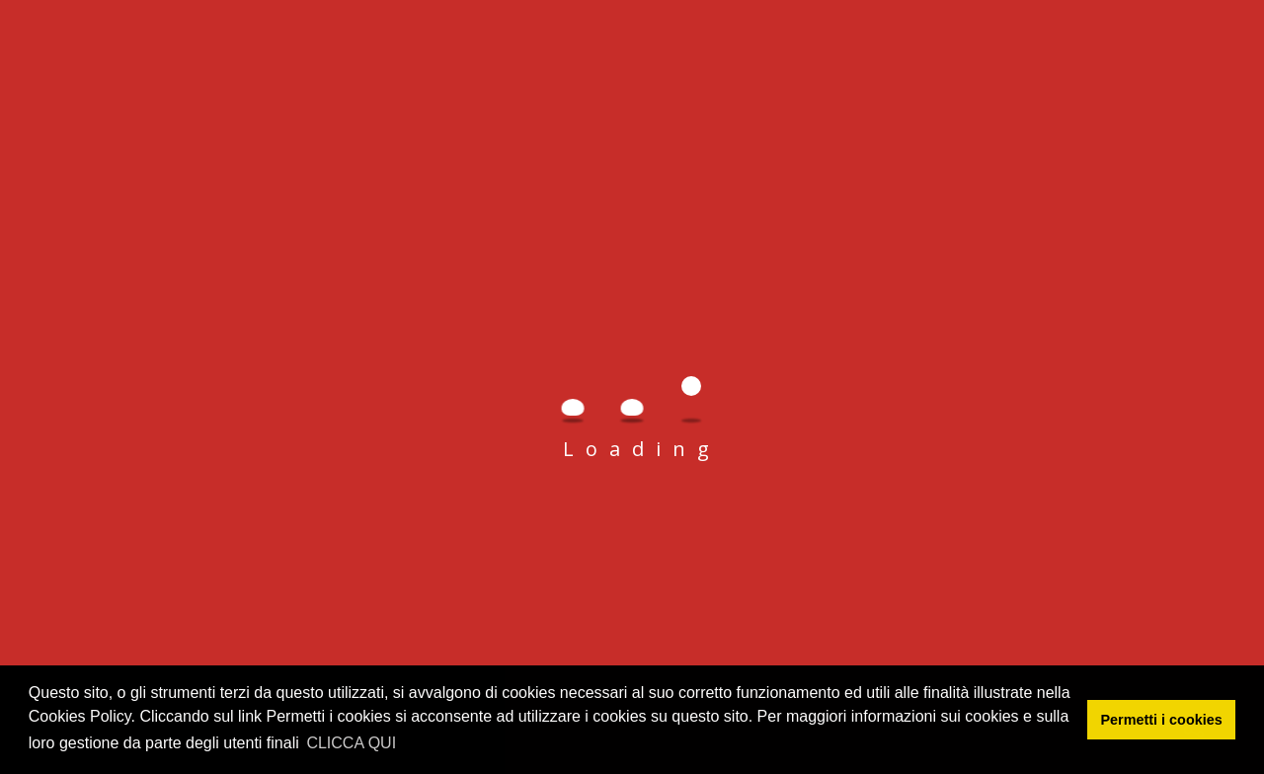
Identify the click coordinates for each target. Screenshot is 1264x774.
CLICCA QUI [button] (351, 743)
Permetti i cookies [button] (1162, 720)
